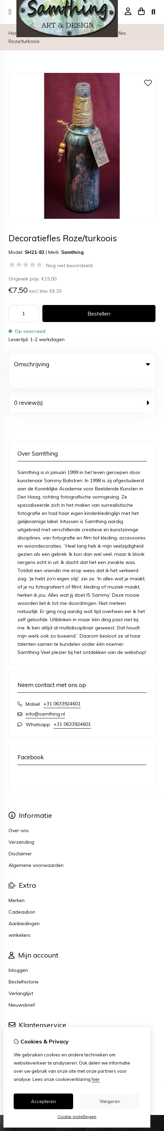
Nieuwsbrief (22, 991)
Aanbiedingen (24, 909)
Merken (17, 886)
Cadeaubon (22, 898)
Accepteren (43, 1101)
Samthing (72, 252)
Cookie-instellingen (76, 1116)
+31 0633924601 (62, 690)
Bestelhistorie (24, 968)
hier (96, 1079)
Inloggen (18, 956)
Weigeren (109, 1101)
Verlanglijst (21, 979)
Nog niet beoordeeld (69, 265)
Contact (18, 1026)
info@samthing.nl (45, 700)
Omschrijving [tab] (82, 364)
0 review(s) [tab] (82, 388)
